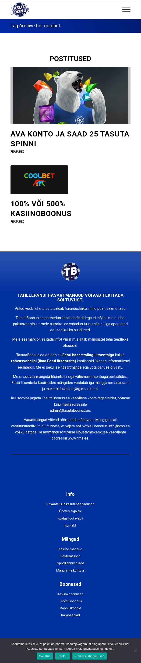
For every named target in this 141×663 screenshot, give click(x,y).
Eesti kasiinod (70, 556)
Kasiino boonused (70, 594)
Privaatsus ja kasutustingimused (70, 504)
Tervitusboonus (70, 601)
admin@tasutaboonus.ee (70, 410)
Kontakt (70, 525)
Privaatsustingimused (89, 656)
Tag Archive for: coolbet (35, 25)
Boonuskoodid (70, 608)
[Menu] (124, 9)
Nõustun (45, 656)
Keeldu (62, 656)
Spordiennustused (70, 563)
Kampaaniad (70, 615)
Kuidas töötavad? (70, 518)
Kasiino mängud (70, 549)
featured (18, 151)
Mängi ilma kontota (70, 570)
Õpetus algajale (70, 511)
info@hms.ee (119, 426)
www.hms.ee (78, 438)
